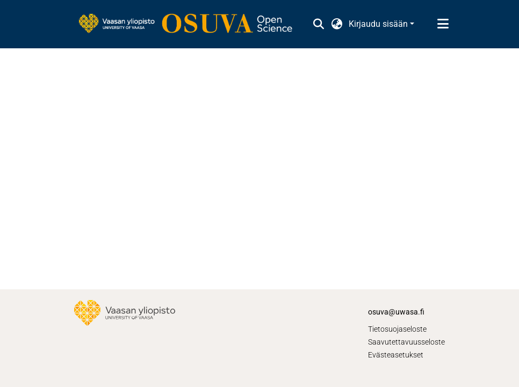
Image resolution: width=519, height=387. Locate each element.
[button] (318, 24)
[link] (190, 24)
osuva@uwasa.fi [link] (396, 312)
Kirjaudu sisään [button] (379, 24)
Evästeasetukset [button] (395, 355)
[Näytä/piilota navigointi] (443, 24)
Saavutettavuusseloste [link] (406, 342)
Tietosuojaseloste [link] (397, 329)
